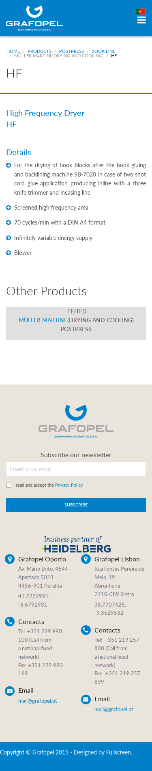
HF (114, 55)
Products (39, 51)
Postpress (71, 51)
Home (13, 51)
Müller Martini (58, 55)
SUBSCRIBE (76, 504)
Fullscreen (118, 752)
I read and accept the (48, 484)
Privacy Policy (69, 484)
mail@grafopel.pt (37, 700)
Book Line (103, 51)
